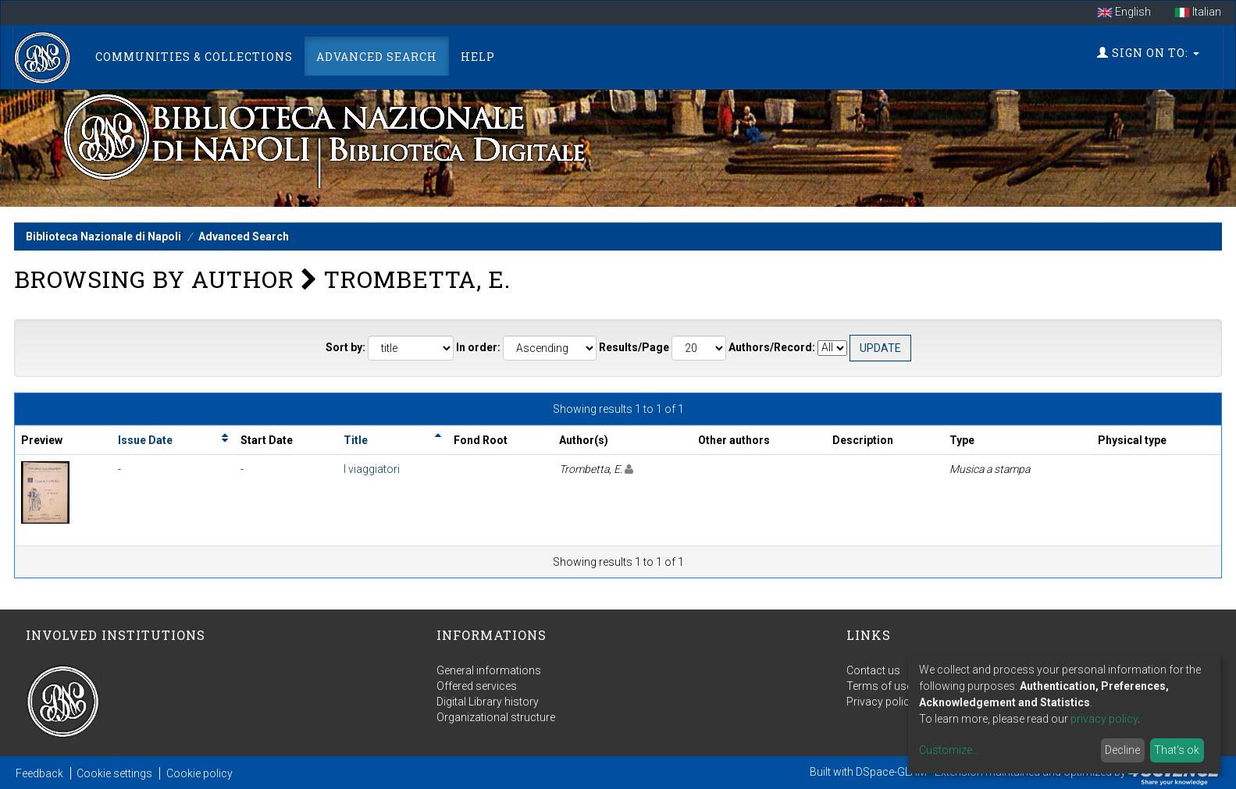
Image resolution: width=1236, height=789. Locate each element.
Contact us (873, 670)
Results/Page (634, 347)
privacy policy (1104, 719)
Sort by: (345, 347)
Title (356, 440)
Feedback (39, 773)
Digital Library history (487, 701)
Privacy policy (880, 701)
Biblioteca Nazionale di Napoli (103, 236)
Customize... (949, 750)
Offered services (476, 686)
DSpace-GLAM (891, 772)
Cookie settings (114, 773)
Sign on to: (1148, 52)
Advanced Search (376, 56)
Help (478, 56)
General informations (488, 670)
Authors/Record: (771, 347)
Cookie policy (199, 773)
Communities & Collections (194, 56)
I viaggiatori (372, 469)
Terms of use (879, 686)
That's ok (1176, 750)
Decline (1122, 750)
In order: (478, 347)
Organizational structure (495, 717)
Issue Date (145, 440)
